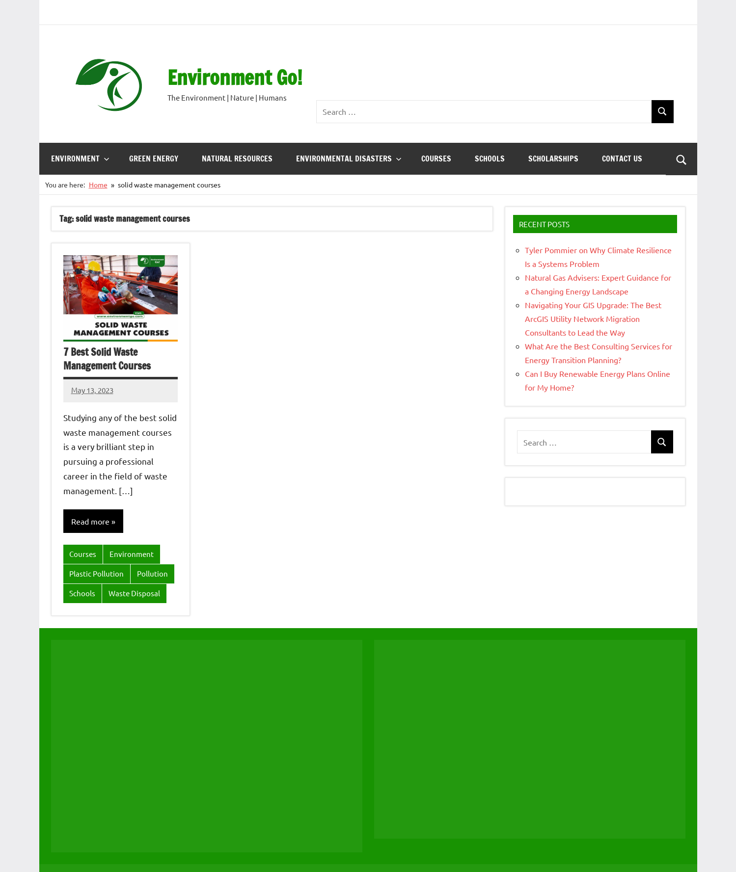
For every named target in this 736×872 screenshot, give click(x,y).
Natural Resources (237, 158)
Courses (436, 158)
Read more (90, 521)
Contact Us (622, 158)
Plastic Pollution (96, 573)
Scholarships (553, 158)
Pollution (152, 573)
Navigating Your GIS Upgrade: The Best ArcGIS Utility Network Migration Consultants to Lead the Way (593, 318)
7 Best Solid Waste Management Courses (107, 359)
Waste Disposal (134, 593)
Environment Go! (234, 77)
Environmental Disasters (349, 158)
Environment (80, 158)
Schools (490, 158)
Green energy (153, 158)
